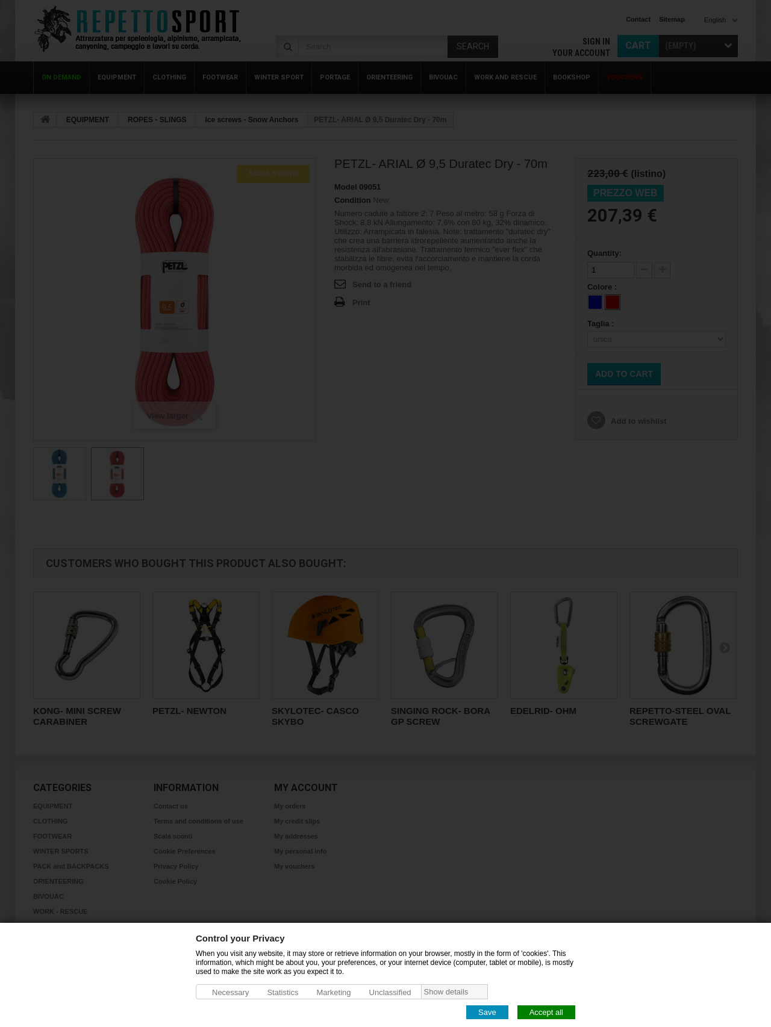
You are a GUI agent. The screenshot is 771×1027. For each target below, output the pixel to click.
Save (487, 1011)
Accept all (546, 1011)
